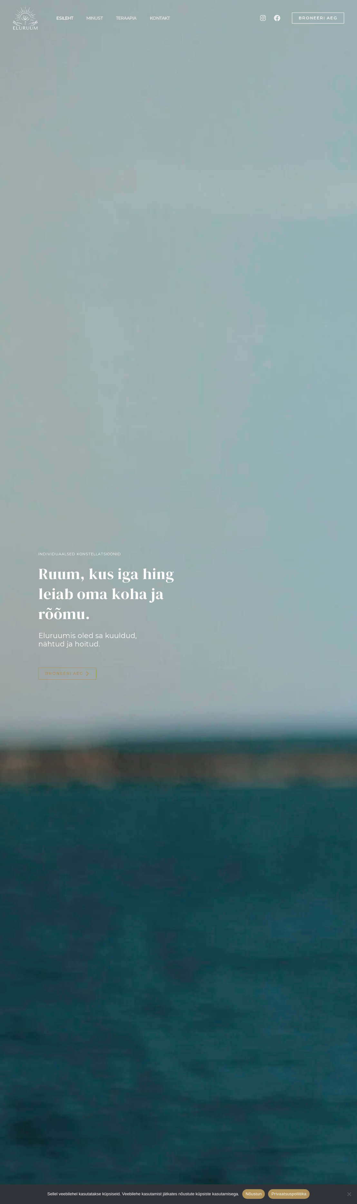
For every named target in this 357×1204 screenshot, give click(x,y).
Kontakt (167, 18)
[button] (318, 18)
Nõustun (254, 1193)
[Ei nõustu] (349, 1194)
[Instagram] (263, 18)
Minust (98, 18)
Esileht (65, 18)
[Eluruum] (25, 17)
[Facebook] (277, 18)
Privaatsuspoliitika (288, 1193)
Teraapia (131, 18)
